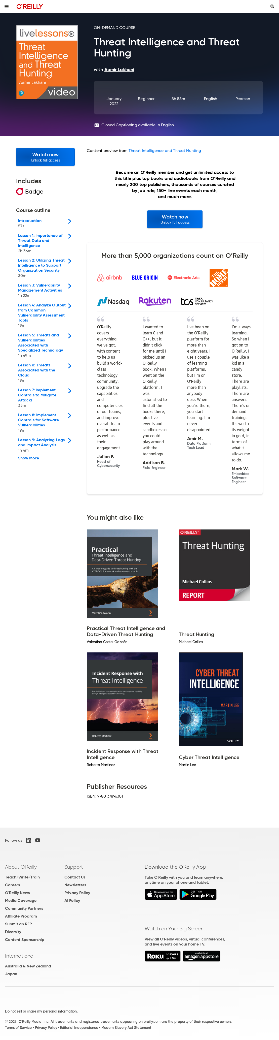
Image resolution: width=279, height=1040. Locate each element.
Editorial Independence (79, 1027)
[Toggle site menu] (7, 7)
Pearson (242, 98)
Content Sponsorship (24, 939)
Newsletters (75, 885)
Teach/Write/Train (22, 877)
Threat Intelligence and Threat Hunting (165, 150)
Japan (11, 973)
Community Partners (24, 908)
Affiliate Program (21, 916)
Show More (28, 458)
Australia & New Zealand (28, 966)
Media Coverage (20, 900)
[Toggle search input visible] (272, 7)
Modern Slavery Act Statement (126, 1027)
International (19, 956)
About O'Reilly (21, 867)
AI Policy (72, 900)
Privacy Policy (77, 892)
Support (73, 867)
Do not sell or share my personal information (41, 1011)
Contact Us (74, 877)
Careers (12, 885)
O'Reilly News (17, 892)
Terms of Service (18, 1027)
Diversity (13, 931)
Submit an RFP (18, 924)
